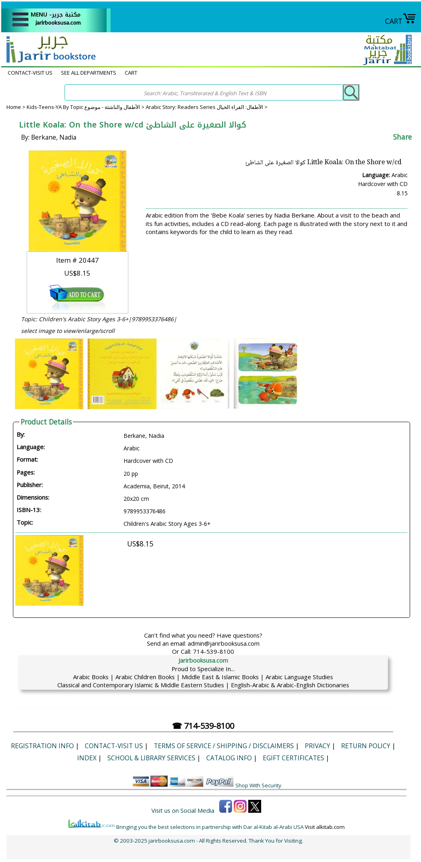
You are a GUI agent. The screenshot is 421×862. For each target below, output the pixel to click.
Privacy (317, 745)
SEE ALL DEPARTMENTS (88, 72)
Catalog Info (229, 757)
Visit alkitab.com (325, 827)
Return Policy (365, 745)
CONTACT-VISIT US (30, 72)
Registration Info (42, 745)
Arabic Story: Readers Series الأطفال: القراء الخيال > (207, 107)
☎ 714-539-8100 (203, 725)
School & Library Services (151, 757)
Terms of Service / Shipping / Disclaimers (224, 745)
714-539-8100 (213, 651)
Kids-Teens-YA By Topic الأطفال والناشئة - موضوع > (86, 107)
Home (13, 107)
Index (86, 757)
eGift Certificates (293, 757)
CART (400, 21)
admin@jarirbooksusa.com (224, 643)
